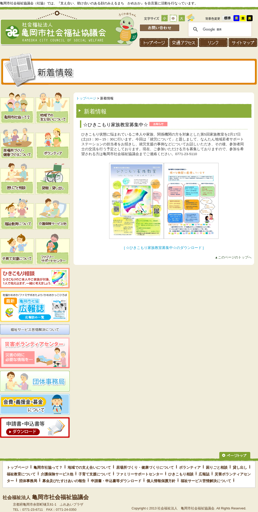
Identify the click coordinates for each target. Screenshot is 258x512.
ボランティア (190, 467)
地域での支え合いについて (89, 467)
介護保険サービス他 (57, 474)
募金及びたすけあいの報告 (64, 481)
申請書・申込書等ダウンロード (116, 481)
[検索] (219, 29)
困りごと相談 (217, 467)
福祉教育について (21, 474)
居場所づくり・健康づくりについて (145, 467)
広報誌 (204, 474)
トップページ (86, 98)
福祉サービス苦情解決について (206, 481)
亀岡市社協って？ (48, 467)
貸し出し (240, 467)
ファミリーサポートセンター (139, 474)
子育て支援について (94, 474)
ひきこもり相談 (181, 474)
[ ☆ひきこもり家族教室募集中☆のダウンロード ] (164, 248)
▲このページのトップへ (233, 257)
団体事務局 (28, 481)
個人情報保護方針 (161, 481)
